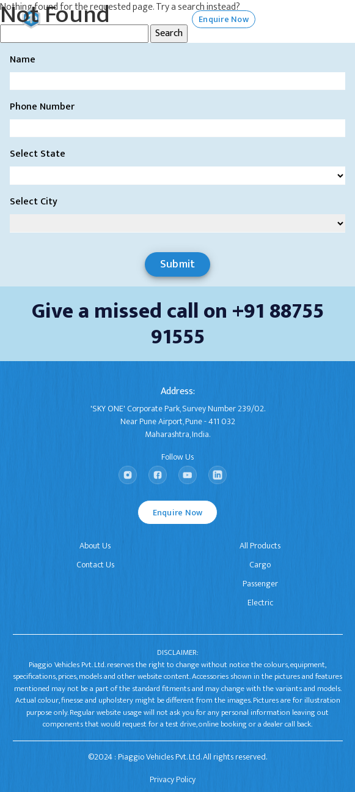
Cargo (260, 564)
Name (22, 60)
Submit (178, 264)
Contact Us (95, 564)
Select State (37, 154)
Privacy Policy (173, 779)
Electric (260, 602)
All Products (260, 545)
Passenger (260, 583)
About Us (95, 545)
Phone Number (42, 107)
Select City (33, 202)
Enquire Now (178, 513)
